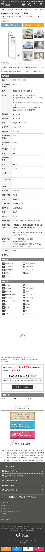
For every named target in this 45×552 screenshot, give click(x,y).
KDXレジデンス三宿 (36, 9)
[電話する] (35, 4)
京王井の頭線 (23, 450)
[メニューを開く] (41, 4)
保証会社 (17, 232)
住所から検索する (12, 9)
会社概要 (8, 540)
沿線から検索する (12, 450)
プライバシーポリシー (18, 540)
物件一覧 (3, 505)
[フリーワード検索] (29, 4)
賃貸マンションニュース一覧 (9, 511)
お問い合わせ (22, 387)
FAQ (27, 540)
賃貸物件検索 (5, 508)
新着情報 (3, 514)
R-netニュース (34, 540)
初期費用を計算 (11, 25)
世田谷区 (21, 9)
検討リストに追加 (33, 25)
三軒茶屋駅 (37, 98)
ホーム (3, 9)
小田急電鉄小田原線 (25, 458)
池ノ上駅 (26, 95)
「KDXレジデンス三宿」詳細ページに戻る (22, 407)
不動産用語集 (22, 543)
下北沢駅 (30, 107)
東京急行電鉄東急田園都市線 (27, 453)
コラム (3, 516)
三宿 (27, 9)
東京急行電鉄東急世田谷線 (27, 455)
